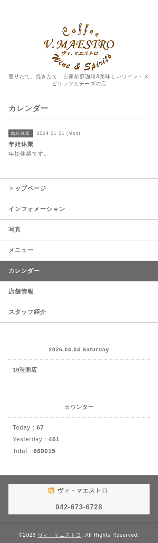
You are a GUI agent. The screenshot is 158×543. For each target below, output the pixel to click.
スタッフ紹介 (27, 311)
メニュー (21, 250)
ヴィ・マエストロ (59, 535)
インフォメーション (36, 209)
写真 (14, 229)
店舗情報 (21, 291)
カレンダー (24, 270)
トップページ (27, 188)
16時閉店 (25, 369)
